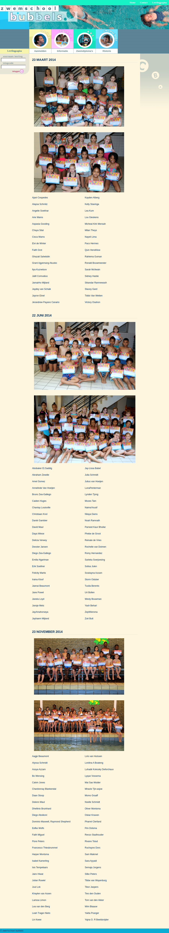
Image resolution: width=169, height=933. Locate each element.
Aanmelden (40, 51)
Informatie (62, 51)
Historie (107, 51)
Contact (144, 2)
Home (133, 2)
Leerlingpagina (159, 2)
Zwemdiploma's (84, 51)
